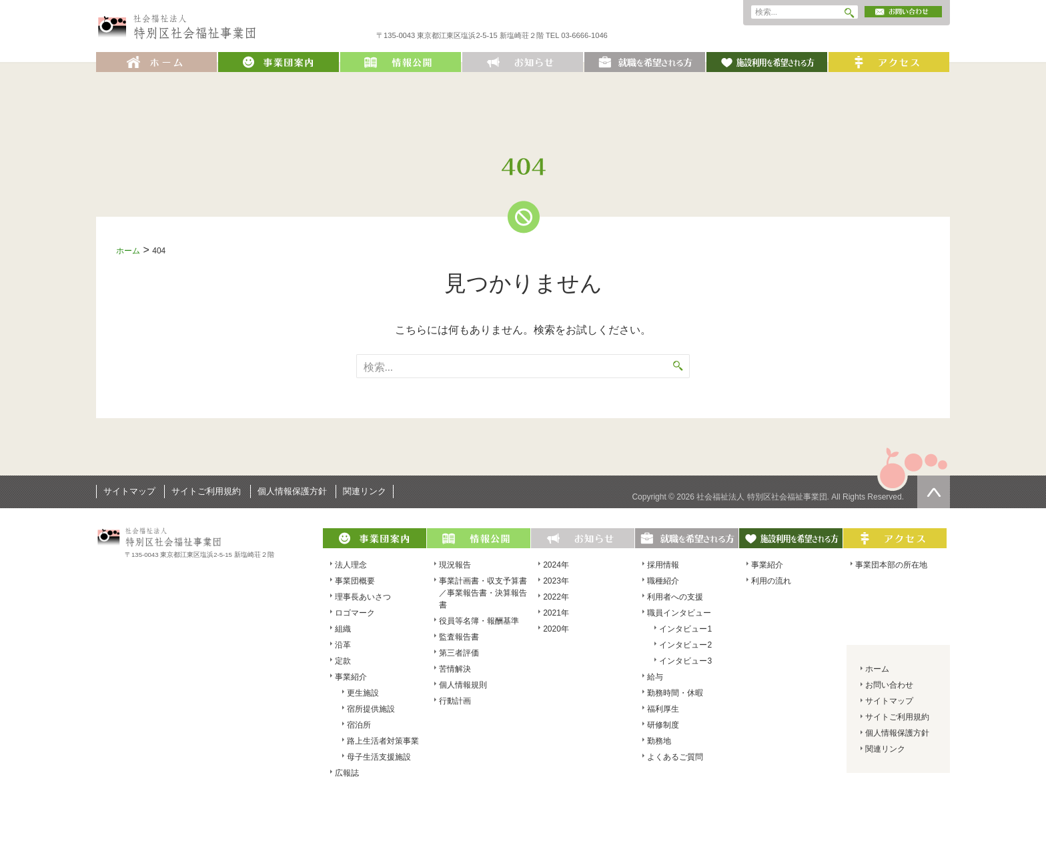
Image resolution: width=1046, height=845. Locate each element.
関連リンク (364, 491)
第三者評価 (459, 653)
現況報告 (455, 565)
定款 (343, 661)
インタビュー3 (685, 661)
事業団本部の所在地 (891, 565)
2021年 (556, 613)
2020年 (556, 629)
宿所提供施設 (371, 709)
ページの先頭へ (933, 492)
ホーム (128, 250)
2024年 (556, 565)
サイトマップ (129, 491)
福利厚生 (663, 709)
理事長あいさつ (363, 597)
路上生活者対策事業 (383, 741)
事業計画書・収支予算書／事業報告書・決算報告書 (483, 593)
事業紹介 (351, 677)
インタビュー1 (685, 629)
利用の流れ (771, 581)
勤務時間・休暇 (675, 693)
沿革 (343, 645)
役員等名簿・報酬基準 (479, 621)
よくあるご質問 (675, 757)
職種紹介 (663, 581)
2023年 (556, 581)
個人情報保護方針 (292, 491)
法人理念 (351, 565)
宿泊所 (359, 725)
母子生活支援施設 (379, 757)
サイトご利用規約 (206, 491)
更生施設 (363, 693)
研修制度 (663, 725)
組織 (343, 629)
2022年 (556, 597)
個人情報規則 (463, 685)
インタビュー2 (685, 645)
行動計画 (455, 701)
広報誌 (347, 773)
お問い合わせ (889, 685)
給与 (655, 677)
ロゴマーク (355, 613)
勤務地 (659, 741)
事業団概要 (355, 581)
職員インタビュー (679, 613)
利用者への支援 (675, 597)
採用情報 (663, 565)
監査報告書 (459, 637)
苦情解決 (455, 669)
